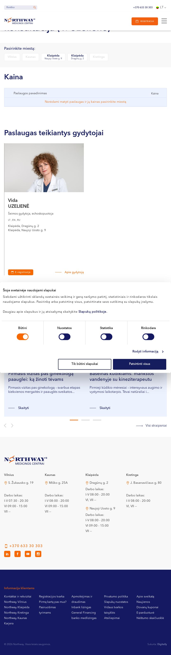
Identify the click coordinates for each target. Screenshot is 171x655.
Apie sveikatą (145, 596)
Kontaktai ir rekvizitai (17, 596)
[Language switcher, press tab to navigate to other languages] (161, 7)
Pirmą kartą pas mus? (52, 602)
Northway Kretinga (16, 612)
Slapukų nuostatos (116, 602)
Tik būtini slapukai (84, 364)
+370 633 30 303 (143, 7)
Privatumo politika (116, 596)
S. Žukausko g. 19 (20, 483)
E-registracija (23, 272)
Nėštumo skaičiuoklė (150, 618)
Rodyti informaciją (145, 351)
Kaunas (31, 56)
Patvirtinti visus (139, 364)
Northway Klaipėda (16, 607)
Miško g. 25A (58, 483)
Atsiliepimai (112, 618)
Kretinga (99, 56)
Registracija (147, 21)
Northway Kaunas (15, 618)
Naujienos (143, 602)
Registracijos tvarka (51, 596)
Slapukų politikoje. (92, 312)
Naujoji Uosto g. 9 (102, 508)
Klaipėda (53, 57)
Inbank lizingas (81, 607)
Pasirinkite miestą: (19, 49)
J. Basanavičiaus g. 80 (146, 483)
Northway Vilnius (15, 602)
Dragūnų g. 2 (99, 483)
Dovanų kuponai (147, 607)
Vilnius (12, 56)
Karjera (8, 623)
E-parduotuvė (145, 612)
